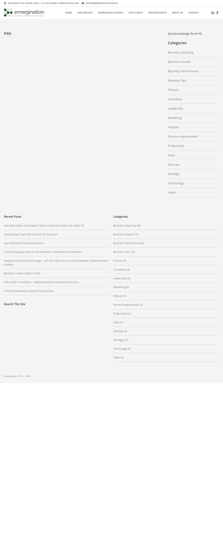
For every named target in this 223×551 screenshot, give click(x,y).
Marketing (175, 118)
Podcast (173, 127)
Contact (193, 12)
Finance (173, 90)
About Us (177, 12)
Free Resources (157, 12)
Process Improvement (183, 136)
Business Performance (183, 71)
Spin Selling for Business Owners (24, 243)
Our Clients (136, 12)
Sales (171, 155)
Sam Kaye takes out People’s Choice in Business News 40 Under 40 (44, 225)
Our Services (85, 12)
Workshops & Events (110, 12)
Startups (174, 164)
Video (172, 193)
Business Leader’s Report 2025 (22, 273)
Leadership (175, 108)
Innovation (175, 99)
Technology (176, 183)
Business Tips (177, 80)
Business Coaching (180, 52)
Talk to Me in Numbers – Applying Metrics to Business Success (41, 282)
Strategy (173, 174)
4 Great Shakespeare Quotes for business (29, 291)
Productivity (176, 146)
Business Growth (179, 62)
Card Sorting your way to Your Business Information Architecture (43, 252)
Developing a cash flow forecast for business (30, 234)
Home (68, 12)
